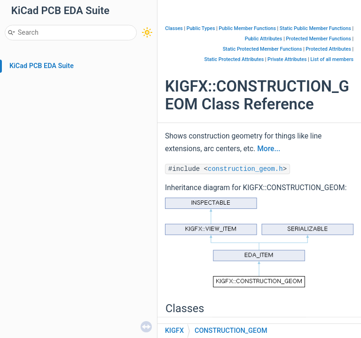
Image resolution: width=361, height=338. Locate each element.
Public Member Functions (247, 28)
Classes (174, 28)
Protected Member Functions (318, 39)
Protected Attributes (328, 49)
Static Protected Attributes (234, 59)
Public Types (201, 28)
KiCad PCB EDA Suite (41, 66)
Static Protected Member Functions (262, 49)
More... (268, 149)
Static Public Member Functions (315, 28)
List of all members (331, 59)
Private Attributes (286, 59)
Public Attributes (264, 39)
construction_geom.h (245, 169)
